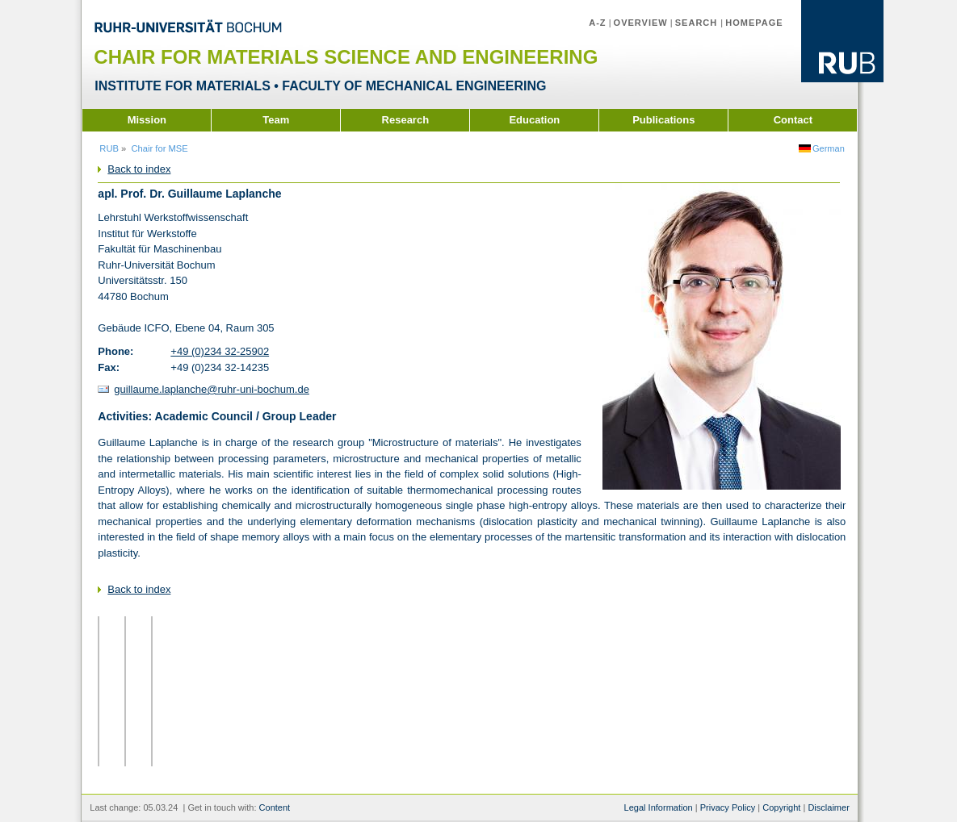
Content (275, 807)
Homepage (754, 22)
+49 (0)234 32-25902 (219, 351)
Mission (147, 120)
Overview (641, 22)
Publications (663, 120)
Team (275, 120)
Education (534, 120)
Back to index (138, 169)
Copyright (781, 807)
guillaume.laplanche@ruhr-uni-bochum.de (211, 389)
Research (406, 120)
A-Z (597, 22)
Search (698, 22)
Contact (793, 120)
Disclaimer (828, 807)
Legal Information (658, 807)
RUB (109, 148)
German (828, 148)
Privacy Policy (728, 807)
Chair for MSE (160, 148)
